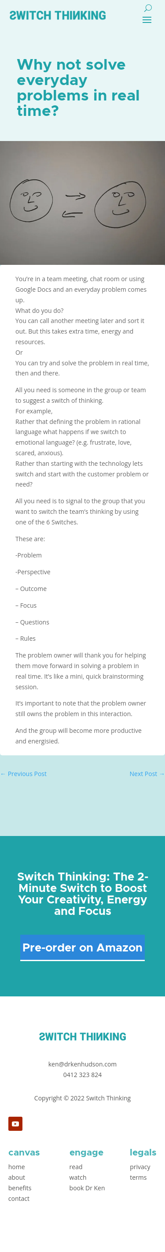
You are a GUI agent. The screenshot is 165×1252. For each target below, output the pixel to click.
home (16, 1167)
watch (78, 1177)
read (76, 1167)
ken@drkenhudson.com (82, 1064)
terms (138, 1177)
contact (18, 1198)
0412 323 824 (82, 1074)
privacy (140, 1167)
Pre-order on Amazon (82, 948)
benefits (20, 1188)
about (16, 1177)
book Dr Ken (87, 1188)
